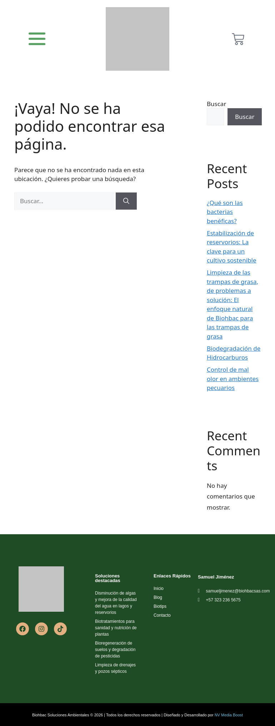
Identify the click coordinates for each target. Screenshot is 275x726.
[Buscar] (126, 201)
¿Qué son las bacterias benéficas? (225, 212)
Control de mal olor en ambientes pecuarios (233, 378)
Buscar (216, 104)
